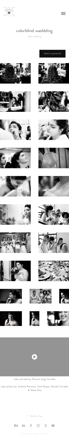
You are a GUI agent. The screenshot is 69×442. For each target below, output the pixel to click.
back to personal (52, 53)
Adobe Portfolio (41, 434)
